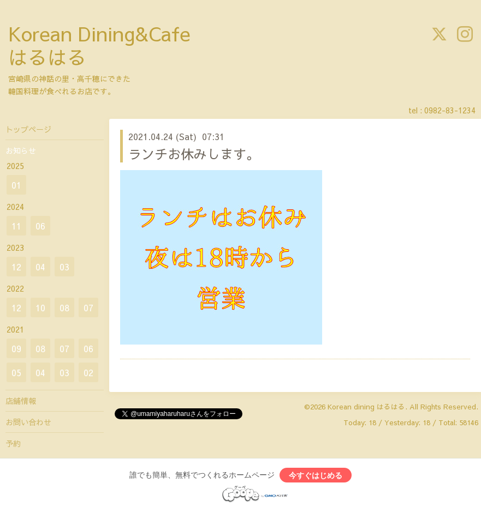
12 (16, 267)
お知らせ (20, 150)
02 (88, 372)
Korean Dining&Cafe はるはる (99, 45)
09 (16, 348)
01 (16, 185)
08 (64, 307)
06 (40, 226)
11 (16, 226)
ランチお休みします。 (193, 153)
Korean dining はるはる (366, 407)
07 (88, 307)
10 (40, 307)
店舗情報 (20, 400)
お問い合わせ (28, 422)
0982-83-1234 (450, 110)
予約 (13, 443)
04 (40, 267)
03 (64, 267)
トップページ (28, 129)
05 (16, 372)
